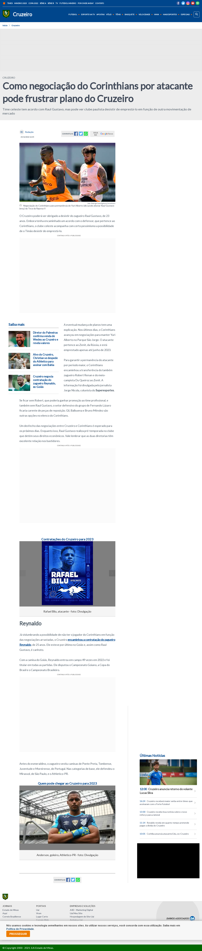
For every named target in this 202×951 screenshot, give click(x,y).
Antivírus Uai (76, 920)
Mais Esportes (172, 14)
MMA (158, 14)
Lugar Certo (42, 916)
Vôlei (110, 14)
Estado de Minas (11, 910)
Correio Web (42, 920)
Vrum (38, 913)
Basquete (131, 14)
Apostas (100, 14)
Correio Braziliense (12, 916)
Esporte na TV (88, 14)
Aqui (5, 913)
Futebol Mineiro (67, 3)
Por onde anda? (86, 3)
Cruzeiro (16, 25)
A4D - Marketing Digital (81, 910)
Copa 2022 (33, 3)
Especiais (187, 14)
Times (8, 3)
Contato (99, 3)
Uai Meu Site (76, 913)
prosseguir (18, 934)
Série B (51, 3)
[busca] (196, 14)
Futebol (74, 14)
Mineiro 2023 (20, 3)
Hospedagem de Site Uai (82, 916)
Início (5, 25)
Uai (37, 910)
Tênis (120, 14)
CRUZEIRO (9, 77)
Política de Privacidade (20, 928)
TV (57, 3)
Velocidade (146, 14)
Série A (43, 3)
